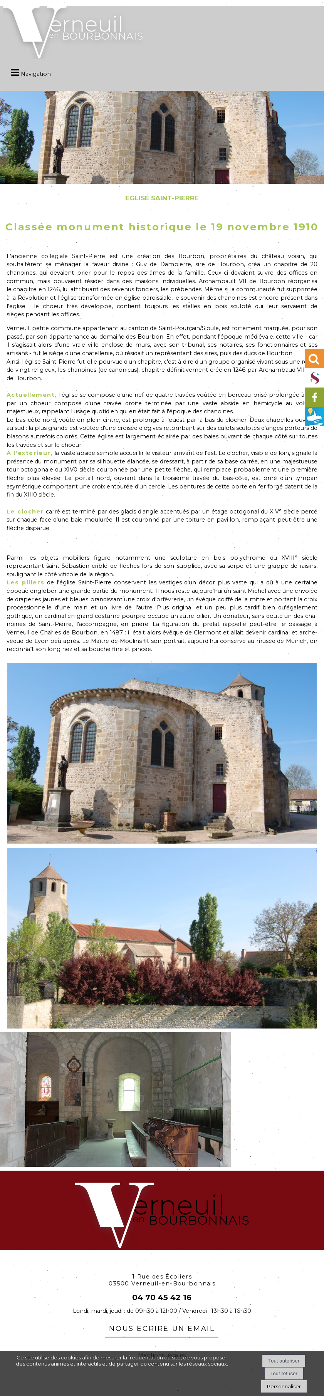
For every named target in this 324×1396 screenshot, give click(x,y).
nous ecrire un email (162, 1327)
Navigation (36, 73)
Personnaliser (284, 1386)
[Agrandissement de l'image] (162, 841)
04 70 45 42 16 (161, 1297)
